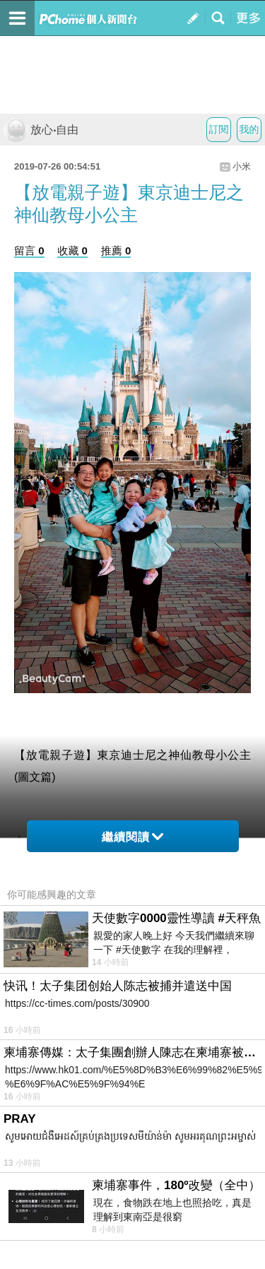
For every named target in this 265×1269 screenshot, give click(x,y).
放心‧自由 (41, 129)
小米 (241, 166)
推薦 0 (116, 250)
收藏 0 (72, 250)
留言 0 (29, 250)
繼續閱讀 (132, 837)
